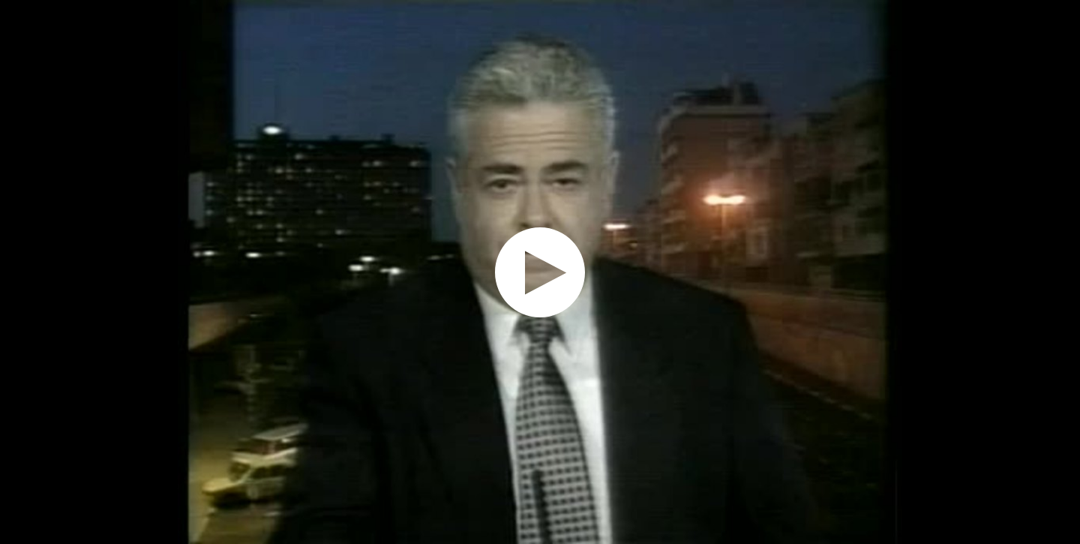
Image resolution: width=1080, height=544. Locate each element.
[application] (540, 272)
